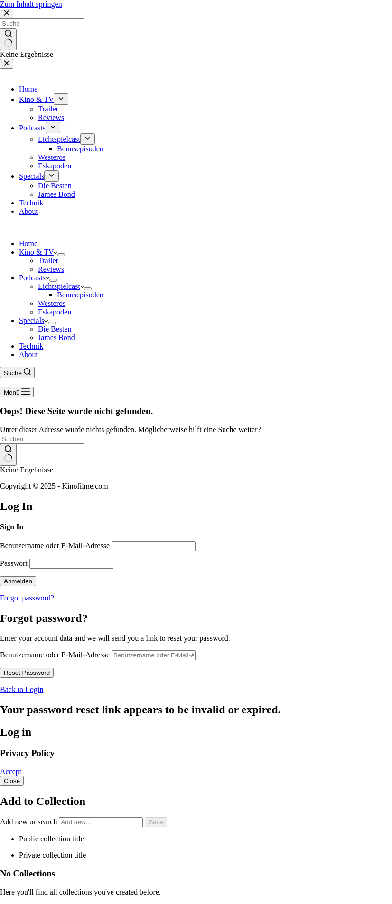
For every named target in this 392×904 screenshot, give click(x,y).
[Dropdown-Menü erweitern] (61, 254)
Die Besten (55, 329)
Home (28, 244)
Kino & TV (38, 252)
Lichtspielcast (61, 286)
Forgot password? (27, 598)
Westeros (51, 303)
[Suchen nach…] (42, 439)
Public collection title (51, 839)
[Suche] (17, 372)
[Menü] (17, 392)
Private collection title (52, 855)
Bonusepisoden (80, 295)
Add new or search (72, 822)
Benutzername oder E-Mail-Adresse (55, 546)
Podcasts (34, 278)
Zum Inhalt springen (31, 4)
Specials (33, 320)
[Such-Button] (8, 455)
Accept (10, 771)
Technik (31, 346)
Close (12, 780)
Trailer (48, 261)
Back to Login (22, 689)
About (28, 355)
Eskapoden (54, 312)
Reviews (51, 269)
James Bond (56, 337)
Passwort (14, 563)
